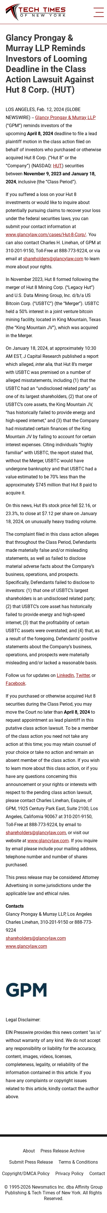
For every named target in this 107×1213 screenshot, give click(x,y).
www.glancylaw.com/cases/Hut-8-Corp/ (46, 234)
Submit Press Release (31, 1162)
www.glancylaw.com (48, 840)
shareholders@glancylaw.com (53, 258)
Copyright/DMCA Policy (26, 1173)
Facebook (15, 683)
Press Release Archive (62, 1151)
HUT (57, 165)
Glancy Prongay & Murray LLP (65, 117)
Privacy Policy (69, 1173)
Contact (97, 1173)
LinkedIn (65, 675)
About (29, 1151)
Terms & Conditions (78, 1162)
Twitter (83, 675)
